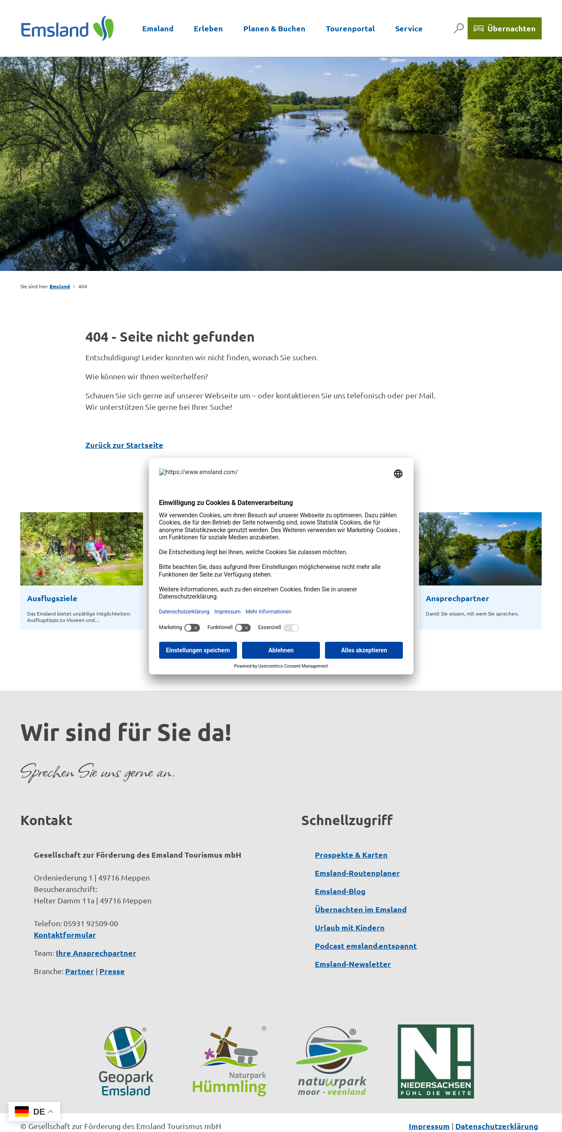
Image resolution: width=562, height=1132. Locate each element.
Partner (79, 944)
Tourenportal (350, 28)
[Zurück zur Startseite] (67, 27)
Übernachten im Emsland (361, 882)
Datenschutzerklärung (496, 1099)
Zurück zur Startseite (124, 445)
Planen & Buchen (274, 28)
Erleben (208, 28)
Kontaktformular (65, 907)
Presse (112, 944)
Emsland (158, 28)
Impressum (429, 1099)
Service (409, 28)
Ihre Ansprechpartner (96, 925)
